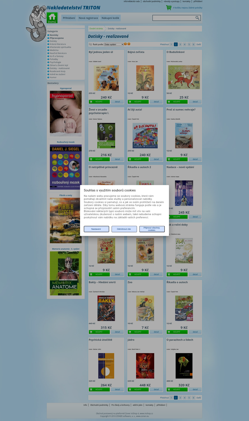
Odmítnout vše (124, 229)
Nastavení (96, 229)
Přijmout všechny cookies (152, 229)
